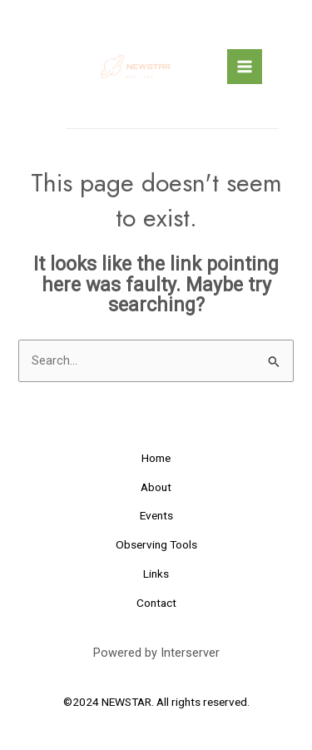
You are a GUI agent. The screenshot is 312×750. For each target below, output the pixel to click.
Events (156, 515)
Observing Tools (156, 544)
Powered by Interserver (156, 652)
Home (156, 457)
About (156, 487)
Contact (156, 602)
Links (156, 573)
